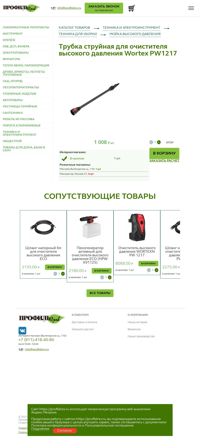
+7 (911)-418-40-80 (36, 340)
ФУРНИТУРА (11, 59)
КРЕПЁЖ (9, 40)
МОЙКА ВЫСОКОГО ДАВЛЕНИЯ (135, 34)
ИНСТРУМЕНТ (13, 33)
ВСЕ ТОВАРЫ (100, 293)
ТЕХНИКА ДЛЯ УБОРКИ (78, 34)
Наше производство (141, 336)
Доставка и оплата (84, 322)
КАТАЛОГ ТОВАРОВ (74, 27)
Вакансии (134, 329)
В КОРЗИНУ (164, 153)
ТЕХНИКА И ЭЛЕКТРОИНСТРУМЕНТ (19, 133)
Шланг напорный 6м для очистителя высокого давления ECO (43, 253)
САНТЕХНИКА (13, 113)
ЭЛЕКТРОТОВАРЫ (16, 53)
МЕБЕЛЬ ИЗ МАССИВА (18, 119)
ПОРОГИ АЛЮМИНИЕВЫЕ (22, 125)
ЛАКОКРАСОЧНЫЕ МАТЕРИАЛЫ (26, 27)
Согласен (64, 430)
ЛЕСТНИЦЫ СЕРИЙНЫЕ (20, 106)
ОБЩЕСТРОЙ (12, 141)
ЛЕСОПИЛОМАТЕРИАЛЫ (21, 87)
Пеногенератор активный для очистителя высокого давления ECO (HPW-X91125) (90, 255)
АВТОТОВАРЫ (13, 100)
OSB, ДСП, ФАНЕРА (16, 46)
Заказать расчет (83, 329)
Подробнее (40, 428)
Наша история (137, 322)
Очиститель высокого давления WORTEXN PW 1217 (137, 251)
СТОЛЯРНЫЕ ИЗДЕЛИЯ (19, 94)
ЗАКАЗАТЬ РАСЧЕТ (164, 160)
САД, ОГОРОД (12, 81)
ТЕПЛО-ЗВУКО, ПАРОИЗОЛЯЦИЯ (26, 65)
